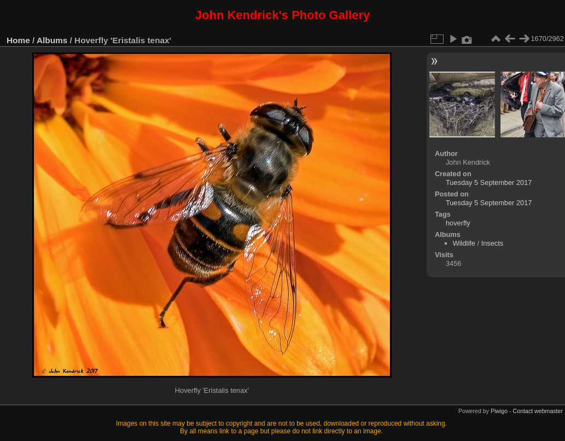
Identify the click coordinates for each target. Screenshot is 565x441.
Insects (492, 243)
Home (18, 40)
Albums (52, 40)
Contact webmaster (538, 411)
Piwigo (499, 411)
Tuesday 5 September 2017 (489, 182)
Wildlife (464, 243)
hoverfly (458, 223)
